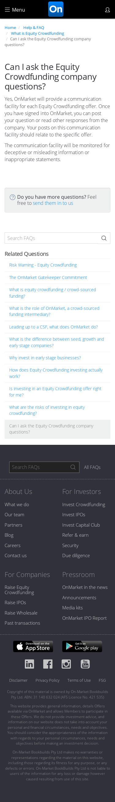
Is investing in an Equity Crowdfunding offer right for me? (55, 391)
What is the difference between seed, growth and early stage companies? (56, 342)
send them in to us (53, 203)
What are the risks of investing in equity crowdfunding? (47, 410)
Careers (13, 545)
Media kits (72, 607)
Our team (14, 514)
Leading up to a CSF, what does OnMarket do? (53, 327)
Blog (9, 535)
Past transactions (22, 623)
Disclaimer (18, 680)
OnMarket (55, 9)
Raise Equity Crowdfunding (19, 589)
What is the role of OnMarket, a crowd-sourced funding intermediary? (54, 311)
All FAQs (92, 467)
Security (70, 545)
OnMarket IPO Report (84, 618)
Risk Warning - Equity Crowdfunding (43, 265)
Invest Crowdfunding (83, 504)
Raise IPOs (15, 602)
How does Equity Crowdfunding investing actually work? (55, 373)
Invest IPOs (73, 514)
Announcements (79, 597)
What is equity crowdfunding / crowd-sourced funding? (52, 293)
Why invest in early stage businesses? (45, 358)
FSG (102, 680)
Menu (15, 9)
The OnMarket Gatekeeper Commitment (48, 277)
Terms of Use (79, 680)
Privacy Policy (47, 680)
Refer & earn (75, 535)
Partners (13, 525)
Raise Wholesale (21, 613)
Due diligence (76, 555)
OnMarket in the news (85, 587)
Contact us (16, 555)
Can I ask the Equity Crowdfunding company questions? (51, 429)
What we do (17, 504)
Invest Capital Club (81, 525)
